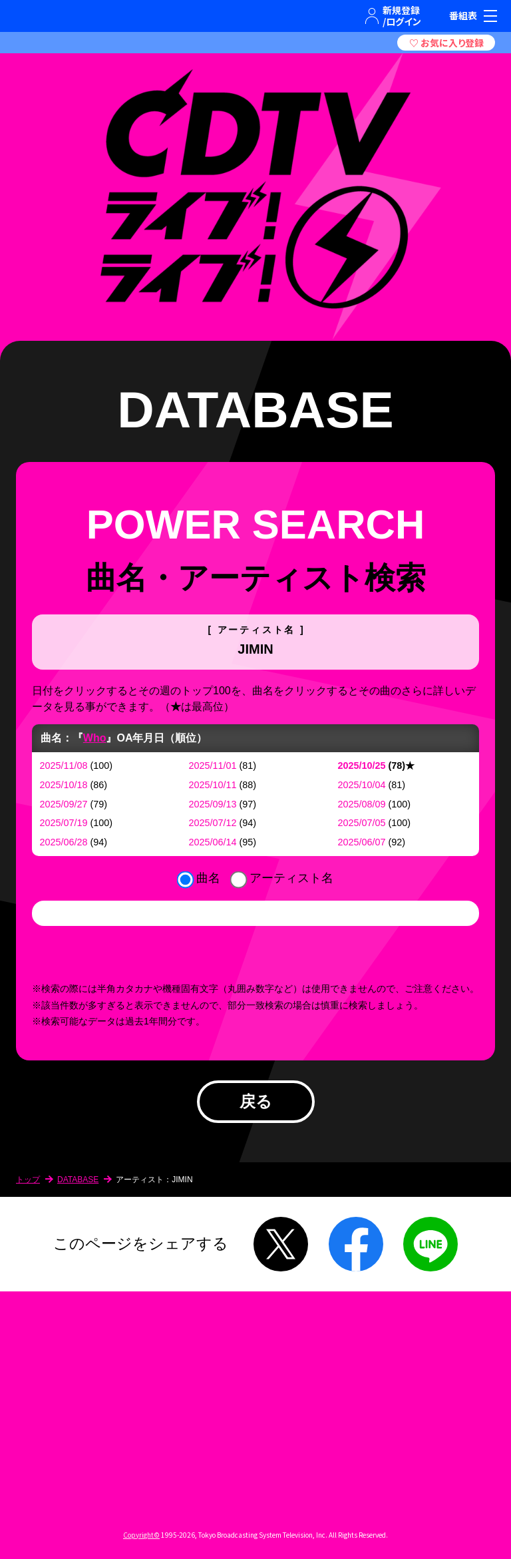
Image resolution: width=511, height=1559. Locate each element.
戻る (256, 1101)
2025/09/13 (213, 804)
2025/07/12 (213, 822)
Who (94, 738)
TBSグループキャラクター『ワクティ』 (70, 16)
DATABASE (77, 1179)
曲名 (208, 878)
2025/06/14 (213, 842)
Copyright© (141, 1535)
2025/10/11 (213, 785)
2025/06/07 (362, 842)
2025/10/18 (64, 785)
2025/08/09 (362, 804)
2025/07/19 (64, 822)
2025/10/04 (362, 785)
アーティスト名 (291, 878)
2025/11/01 (213, 765)
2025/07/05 (362, 822)
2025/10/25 (362, 765)
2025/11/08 (64, 765)
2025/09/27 (64, 804)
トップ (28, 1179)
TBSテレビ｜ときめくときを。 (31, 16)
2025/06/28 (64, 842)
